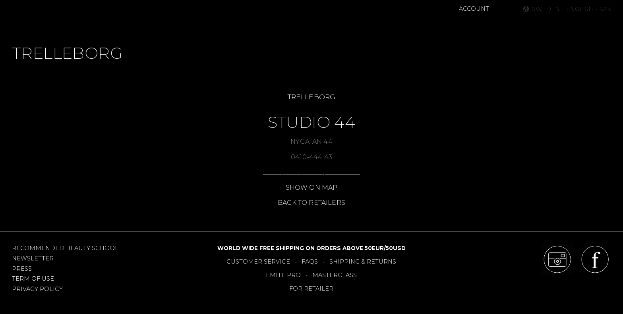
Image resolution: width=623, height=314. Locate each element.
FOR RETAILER (311, 288)
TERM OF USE (33, 278)
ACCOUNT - (476, 8)
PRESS (22, 268)
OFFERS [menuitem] (348, 26)
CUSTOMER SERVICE (258, 261)
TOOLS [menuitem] (316, 26)
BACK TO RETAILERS (311, 202)
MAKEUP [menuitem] (207, 26)
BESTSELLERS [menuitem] (277, 26)
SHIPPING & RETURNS (362, 261)
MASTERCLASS (334, 275)
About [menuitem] (420, 26)
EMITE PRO (283, 275)
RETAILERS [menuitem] (384, 26)
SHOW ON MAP (312, 187)
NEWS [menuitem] (238, 26)
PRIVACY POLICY (37, 289)
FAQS (310, 261)
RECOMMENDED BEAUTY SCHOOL (65, 248)
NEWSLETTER (33, 258)
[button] (500, 9)
